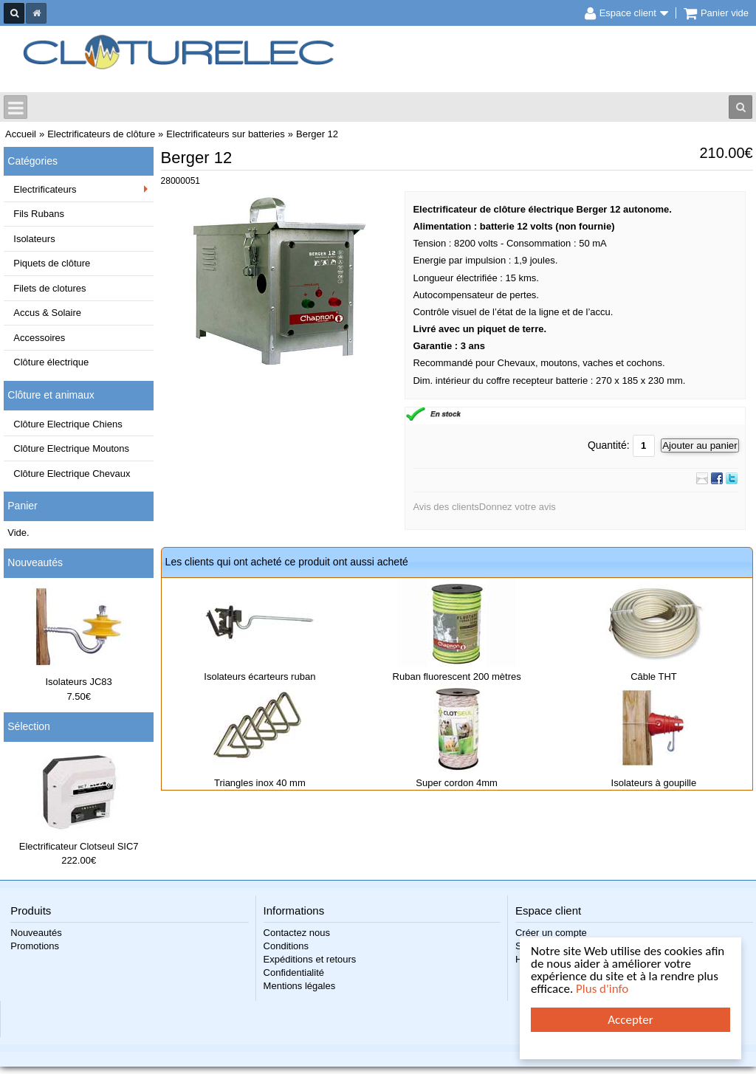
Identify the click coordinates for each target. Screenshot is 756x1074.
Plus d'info (602, 988)
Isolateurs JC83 (79, 681)
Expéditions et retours (310, 959)
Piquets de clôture (51, 263)
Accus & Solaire (47, 312)
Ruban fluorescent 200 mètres (457, 676)
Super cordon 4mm (457, 782)
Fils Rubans (38, 213)
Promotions (34, 945)
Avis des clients (445, 506)
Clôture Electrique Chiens (67, 424)
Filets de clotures (49, 288)
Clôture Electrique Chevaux (71, 473)
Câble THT (653, 676)
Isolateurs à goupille (654, 782)
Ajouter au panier (700, 445)
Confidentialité (294, 972)
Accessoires (39, 337)
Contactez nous (297, 932)
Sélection (28, 726)
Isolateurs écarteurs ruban (259, 676)
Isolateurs (34, 238)
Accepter (630, 1019)
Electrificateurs (44, 189)
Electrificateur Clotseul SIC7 (79, 846)
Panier (22, 506)
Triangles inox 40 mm (260, 782)
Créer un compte (551, 932)
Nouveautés (35, 562)
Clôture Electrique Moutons (71, 448)
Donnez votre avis (517, 506)
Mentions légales (300, 985)
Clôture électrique (51, 362)
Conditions (286, 945)
